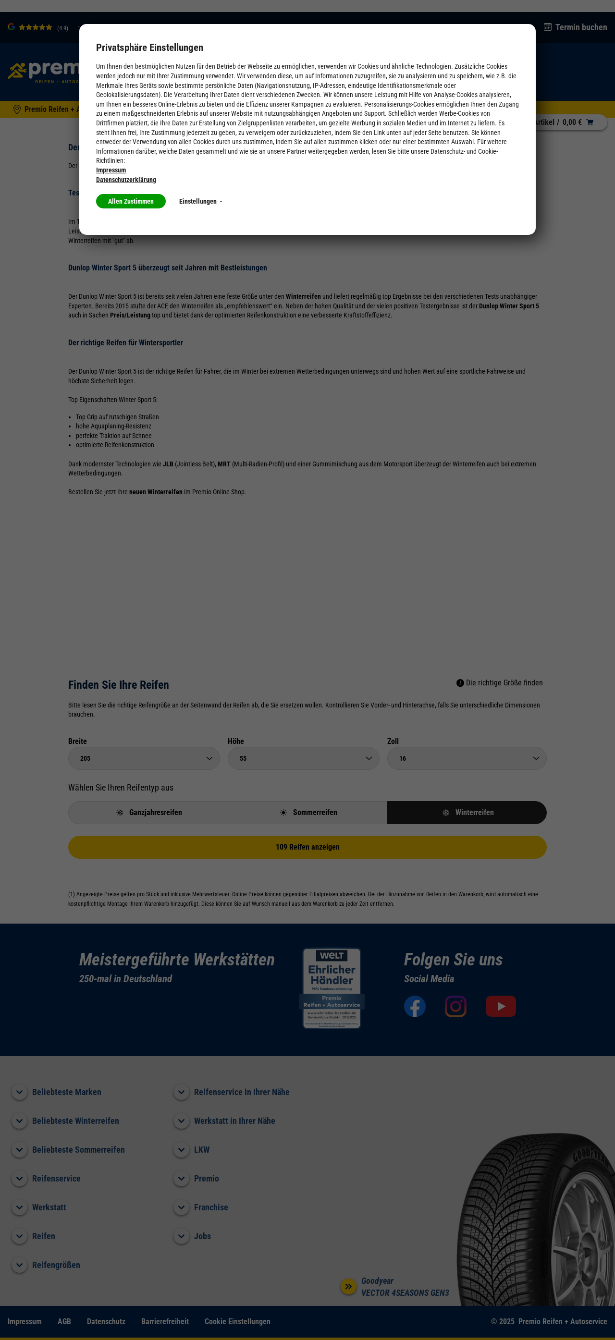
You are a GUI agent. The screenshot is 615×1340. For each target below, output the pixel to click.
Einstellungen (200, 201)
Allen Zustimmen (131, 201)
